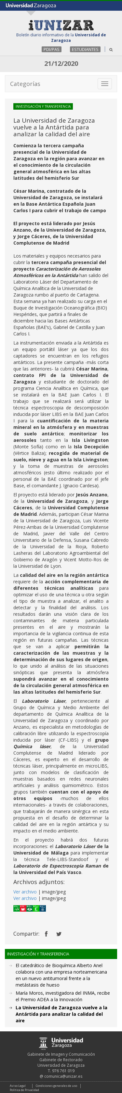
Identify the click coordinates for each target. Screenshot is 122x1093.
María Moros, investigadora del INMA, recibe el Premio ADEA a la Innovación (63, 996)
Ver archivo (25, 892)
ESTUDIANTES (85, 49)
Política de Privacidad (24, 1090)
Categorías (25, 84)
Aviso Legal (18, 1086)
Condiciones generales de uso (56, 1086)
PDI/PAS (52, 49)
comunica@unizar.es (63, 1076)
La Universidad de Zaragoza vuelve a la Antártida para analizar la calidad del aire (61, 1014)
